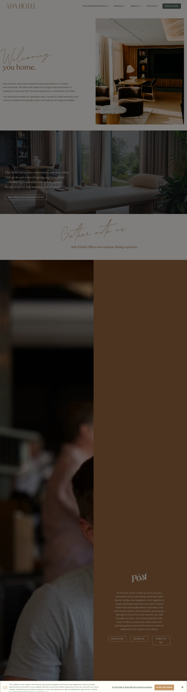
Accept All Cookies (164, 689)
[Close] (182, 689)
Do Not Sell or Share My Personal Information (132, 689)
